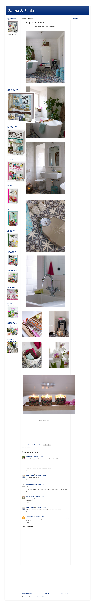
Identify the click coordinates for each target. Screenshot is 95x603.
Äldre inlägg (65, 593)
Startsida (46, 593)
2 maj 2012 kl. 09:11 (41, 475)
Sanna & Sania (21, 10)
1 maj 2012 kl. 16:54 (38, 456)
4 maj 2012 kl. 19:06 (40, 496)
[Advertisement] (45, 579)
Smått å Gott (29, 456)
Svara (27, 461)
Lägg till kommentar (28, 526)
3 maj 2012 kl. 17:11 (42, 484)
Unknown (28, 516)
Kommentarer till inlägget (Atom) (38, 596)
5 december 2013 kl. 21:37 (37, 516)
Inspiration (29, 447)
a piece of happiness (31, 484)
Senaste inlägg (27, 593)
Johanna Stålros (30, 496)
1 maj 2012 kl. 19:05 (34, 466)
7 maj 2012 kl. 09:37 (41, 507)
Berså (27, 466)
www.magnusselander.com (45, 422)
